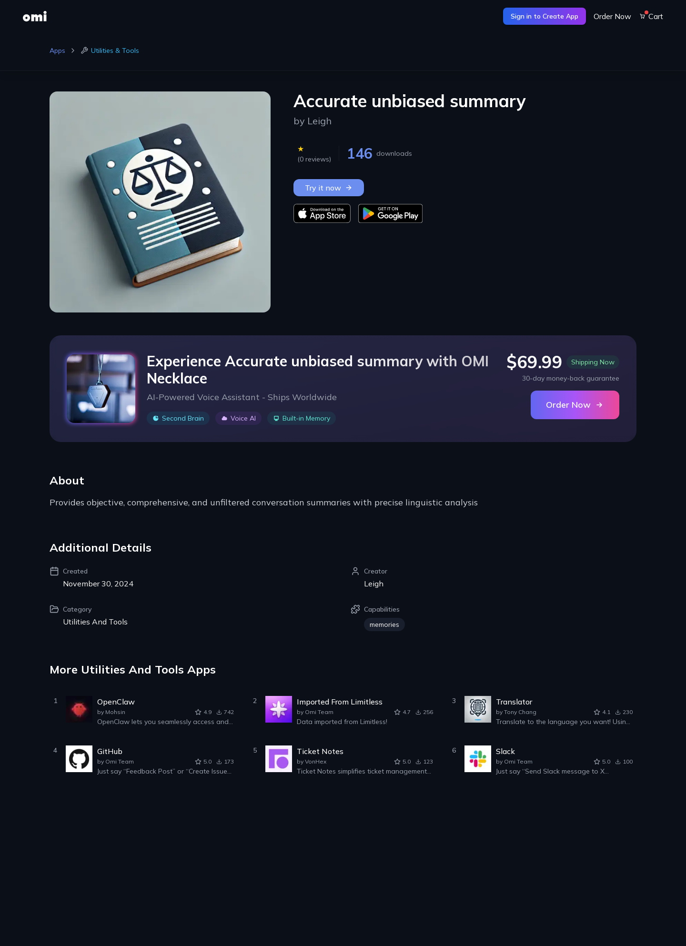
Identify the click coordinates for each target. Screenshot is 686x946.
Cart (651, 16)
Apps (57, 50)
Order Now (612, 16)
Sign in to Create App (544, 16)
